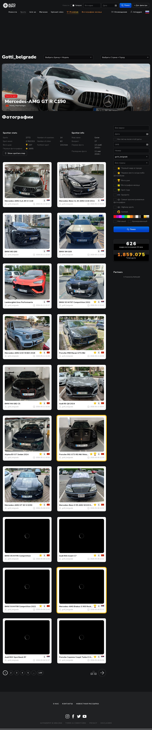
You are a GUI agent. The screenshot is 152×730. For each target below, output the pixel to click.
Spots (23, 12)
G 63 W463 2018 (27, 353)
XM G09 (68, 251)
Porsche (63, 353)
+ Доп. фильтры (140, 5)
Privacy (93, 723)
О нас (56, 704)
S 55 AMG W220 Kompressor (87, 505)
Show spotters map (15, 153)
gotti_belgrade (13, 204)
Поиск (125, 5)
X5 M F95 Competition (20, 556)
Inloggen (136, 12)
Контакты (67, 704)
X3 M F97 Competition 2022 (77, 302)
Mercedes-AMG (12, 201)
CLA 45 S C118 (26, 201)
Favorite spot (11, 96)
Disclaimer (106, 723)
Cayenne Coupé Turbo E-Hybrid (81, 657)
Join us (32, 12)
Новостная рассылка (87, 704)
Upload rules (57, 12)
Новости (66, 5)
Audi (61, 403)
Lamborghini (10, 302)
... (33, 673)
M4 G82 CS (15, 403)
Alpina (8, 454)
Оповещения (119, 12)
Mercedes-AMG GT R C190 (35, 101)
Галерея (78, 5)
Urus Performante (24, 302)
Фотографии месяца (92, 12)
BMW (7, 251)
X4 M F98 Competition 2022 (23, 606)
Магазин (43, 12)
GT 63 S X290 (25, 505)
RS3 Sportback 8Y (17, 657)
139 (40, 673)
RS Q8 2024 (69, 403)
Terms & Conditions (75, 723)
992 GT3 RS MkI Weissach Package (83, 454)
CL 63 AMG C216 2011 (84, 201)
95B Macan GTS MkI (76, 353)
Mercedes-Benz (66, 201)
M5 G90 (13, 251)
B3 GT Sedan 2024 (19, 454)
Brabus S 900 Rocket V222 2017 (89, 606)
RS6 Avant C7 (70, 556)
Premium (72, 12)
